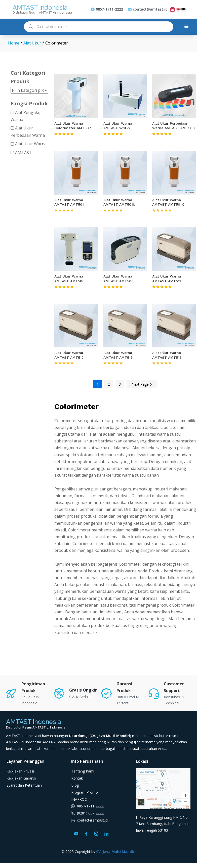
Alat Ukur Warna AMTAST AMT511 (166, 278)
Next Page (142, 384)
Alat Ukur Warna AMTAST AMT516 (167, 355)
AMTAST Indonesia (40, 7)
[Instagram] (96, 833)
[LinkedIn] (106, 833)
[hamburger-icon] (186, 26)
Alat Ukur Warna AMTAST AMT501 (69, 202)
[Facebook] (86, 833)
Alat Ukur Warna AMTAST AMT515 (118, 355)
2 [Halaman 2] (109, 384)
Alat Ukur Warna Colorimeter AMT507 (72, 125)
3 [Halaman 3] (120, 384)
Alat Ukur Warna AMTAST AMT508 (118, 278)
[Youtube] (76, 833)
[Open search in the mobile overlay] (98, 27)
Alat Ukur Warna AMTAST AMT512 (69, 355)
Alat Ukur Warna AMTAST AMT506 (69, 278)
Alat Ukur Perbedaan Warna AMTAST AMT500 (173, 125)
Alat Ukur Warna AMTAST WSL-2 (117, 125)
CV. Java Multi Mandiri (115, 851)
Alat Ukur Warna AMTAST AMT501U (119, 202)
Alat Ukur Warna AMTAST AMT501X (168, 202)
